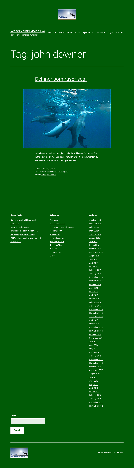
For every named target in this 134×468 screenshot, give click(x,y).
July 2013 (93, 377)
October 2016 (95, 284)
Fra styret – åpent (57, 224)
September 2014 (96, 338)
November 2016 (96, 281)
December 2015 (96, 309)
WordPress (118, 453)
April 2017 (93, 263)
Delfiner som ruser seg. (61, 79)
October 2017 (95, 249)
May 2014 (93, 349)
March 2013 (94, 391)
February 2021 (95, 227)
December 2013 (96, 359)
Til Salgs (53, 249)
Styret (111, 32)
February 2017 (95, 270)
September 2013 (96, 370)
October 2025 (95, 220)
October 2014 (95, 334)
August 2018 (94, 238)
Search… (14, 415)
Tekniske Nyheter (57, 241)
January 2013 (95, 399)
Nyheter (86, 32)
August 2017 (94, 256)
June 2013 (93, 381)
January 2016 (95, 306)
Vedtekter (100, 32)
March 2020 (94, 231)
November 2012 (96, 406)
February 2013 (95, 395)
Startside (52, 32)
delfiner (43, 174)
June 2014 (93, 345)
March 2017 (94, 266)
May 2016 (93, 291)
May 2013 (93, 384)
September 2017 (96, 252)
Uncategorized (56, 252)
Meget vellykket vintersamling (22, 234)
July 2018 (93, 241)
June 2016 (93, 288)
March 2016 (94, 299)
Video (52, 256)
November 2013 (96, 363)
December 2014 (96, 327)
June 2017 (93, 259)
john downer (51, 174)
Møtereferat (55, 234)
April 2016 (93, 295)
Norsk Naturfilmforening (27, 31)
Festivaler (54, 220)
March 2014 (94, 352)
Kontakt (120, 32)
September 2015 (96, 316)
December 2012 (96, 402)
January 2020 (95, 234)
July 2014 (93, 341)
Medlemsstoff (52, 172)
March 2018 (94, 245)
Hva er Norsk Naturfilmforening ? (24, 231)
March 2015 (94, 324)
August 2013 (94, 374)
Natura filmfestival (67, 32)
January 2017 (95, 274)
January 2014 (95, 356)
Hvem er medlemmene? (20, 227)
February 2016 (95, 302)
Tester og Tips (63, 172)
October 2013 (95, 366)
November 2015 (96, 313)
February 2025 (95, 224)
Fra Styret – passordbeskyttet (62, 227)
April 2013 (93, 388)
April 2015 (93, 320)
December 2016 (96, 277)
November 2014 (96, 331)
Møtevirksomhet (57, 238)
